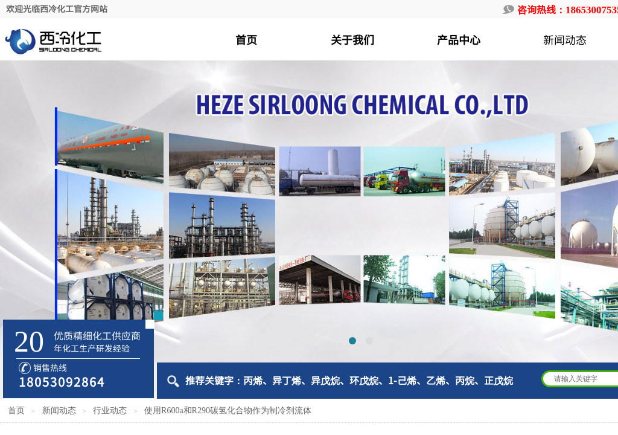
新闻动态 (59, 410)
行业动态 (110, 410)
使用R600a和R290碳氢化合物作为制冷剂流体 (227, 410)
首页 (16, 410)
